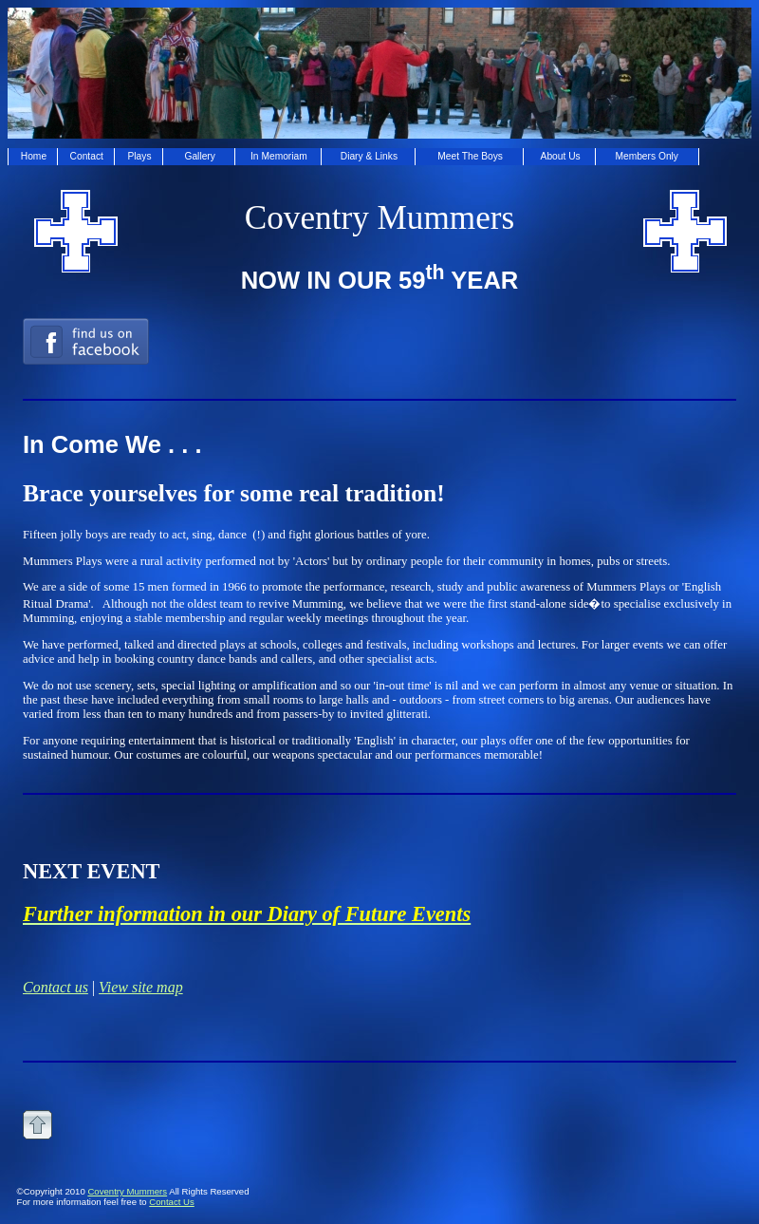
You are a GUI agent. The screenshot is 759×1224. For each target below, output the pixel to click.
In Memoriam (278, 156)
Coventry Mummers (127, 1191)
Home (33, 156)
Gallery (199, 156)
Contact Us (171, 1201)
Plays (140, 156)
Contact (86, 156)
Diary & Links (369, 156)
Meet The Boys (470, 156)
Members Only (646, 156)
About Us (561, 156)
